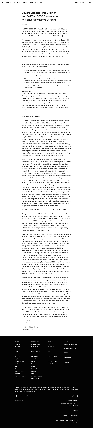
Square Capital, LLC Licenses (70, 415)
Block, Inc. (75, 422)
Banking (17, 363)
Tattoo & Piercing (35, 368)
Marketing (17, 356)
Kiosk (16, 351)
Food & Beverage (35, 344)
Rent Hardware (51, 363)
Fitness (33, 373)
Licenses (75, 410)
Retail (32, 354)
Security (76, 408)
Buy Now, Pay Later (20, 371)
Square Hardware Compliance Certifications (67, 420)
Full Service (34, 349)
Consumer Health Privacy (71, 417)
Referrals (66, 362)
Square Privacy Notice (72, 405)
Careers (66, 360)
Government (75, 413)
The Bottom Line (52, 349)
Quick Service (34, 346)
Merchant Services (52, 361)
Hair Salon (33, 361)
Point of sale (18, 344)
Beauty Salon (34, 356)
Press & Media (67, 357)
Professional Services (36, 376)
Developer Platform (52, 359)
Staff (16, 366)
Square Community (52, 356)
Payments (17, 346)
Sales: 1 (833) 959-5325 (70, 348)
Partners (66, 364)
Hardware (17, 373)
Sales (49, 351)
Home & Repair (35, 378)
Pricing (49, 344)
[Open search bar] (86, 2)
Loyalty (17, 359)
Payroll (16, 368)
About (65, 355)
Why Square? (51, 346)
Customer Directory (20, 361)
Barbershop (34, 359)
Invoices (17, 354)
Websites (17, 349)
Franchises (34, 381)
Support (50, 354)
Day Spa (33, 366)
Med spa (33, 371)
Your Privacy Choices (72, 400)
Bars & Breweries (35, 351)
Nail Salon (33, 363)
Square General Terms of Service (69, 403)
